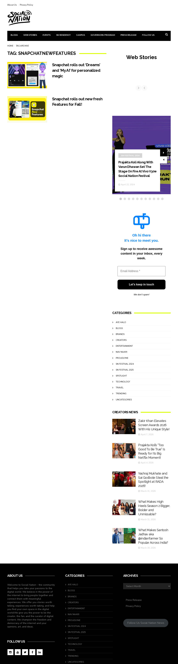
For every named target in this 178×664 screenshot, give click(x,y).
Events (47, 35)
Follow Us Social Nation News (145, 599)
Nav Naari (121, 358)
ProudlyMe (122, 364)
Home (10, 45)
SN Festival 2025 (125, 376)
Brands (120, 340)
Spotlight (121, 382)
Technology (123, 388)
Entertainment (124, 352)
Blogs (14, 35)
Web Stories (30, 35)
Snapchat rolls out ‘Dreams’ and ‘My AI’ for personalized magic (78, 70)
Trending (121, 400)
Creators (121, 346)
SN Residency (63, 35)
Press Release (128, 35)
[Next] (168, 91)
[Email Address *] (141, 278)
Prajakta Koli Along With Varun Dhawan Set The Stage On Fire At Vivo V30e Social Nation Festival (137, 173)
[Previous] (115, 91)
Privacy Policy (26, 4)
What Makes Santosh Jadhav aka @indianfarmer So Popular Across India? (153, 516)
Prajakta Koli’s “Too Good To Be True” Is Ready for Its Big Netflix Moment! (154, 451)
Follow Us (148, 35)
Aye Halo (121, 328)
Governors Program (103, 35)
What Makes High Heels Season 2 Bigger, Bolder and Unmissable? (152, 494)
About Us (12, 4)
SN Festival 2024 (130, 157)
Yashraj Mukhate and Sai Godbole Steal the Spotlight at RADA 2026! (153, 473)
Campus (80, 35)
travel (119, 394)
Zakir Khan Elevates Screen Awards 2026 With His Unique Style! (153, 430)
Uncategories (124, 406)
